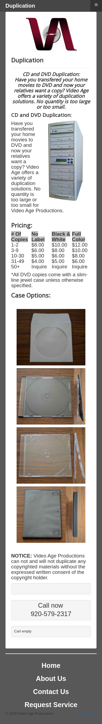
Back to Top (87, 713)
